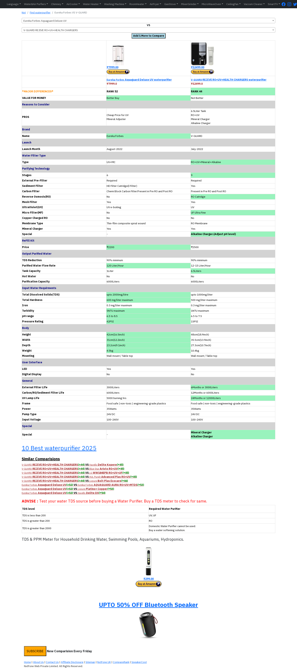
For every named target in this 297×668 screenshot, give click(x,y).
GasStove (170, 4)
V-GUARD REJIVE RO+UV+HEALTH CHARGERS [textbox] (50, 30)
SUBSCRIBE (35, 651)
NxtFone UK (104, 662)
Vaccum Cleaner (253, 4)
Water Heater (91, 4)
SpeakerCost (139, 662)
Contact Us (52, 662)
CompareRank (121, 662)
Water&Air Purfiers (35, 4)
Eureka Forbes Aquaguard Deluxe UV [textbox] (44, 20)
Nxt (24, 12)
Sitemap (90, 662)
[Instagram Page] (290, 4)
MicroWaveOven (211, 4)
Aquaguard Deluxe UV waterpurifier (139, 79)
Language (13, 4)
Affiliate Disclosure (72, 662)
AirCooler (72, 4)
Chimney (56, 4)
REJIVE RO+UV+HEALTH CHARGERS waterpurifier (228, 79)
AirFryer (154, 4)
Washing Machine (114, 4)
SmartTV (273, 4)
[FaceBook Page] (284, 4)
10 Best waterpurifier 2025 (59, 448)
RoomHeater (136, 4)
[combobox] (148, 20)
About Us (38, 662)
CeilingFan (232, 4)
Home (27, 662)
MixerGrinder (189, 4)
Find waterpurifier (40, 12)
